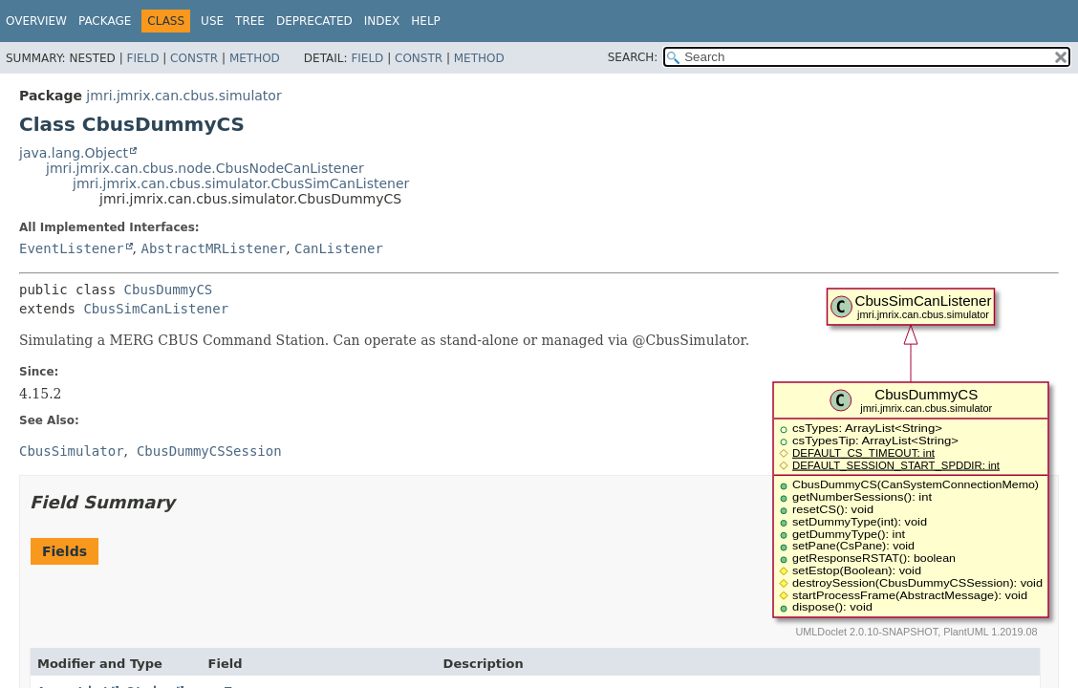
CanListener (338, 248)
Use (212, 21)
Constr (194, 58)
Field (142, 58)
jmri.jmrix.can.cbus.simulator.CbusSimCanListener (241, 183)
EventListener (71, 248)
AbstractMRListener (213, 248)
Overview (36, 21)
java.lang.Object (73, 153)
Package (104, 21)
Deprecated (314, 21)
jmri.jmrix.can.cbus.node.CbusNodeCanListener (205, 168)
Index (382, 21)
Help (426, 21)
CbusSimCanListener (155, 308)
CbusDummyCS (168, 289)
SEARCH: (633, 57)
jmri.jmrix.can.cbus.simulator (183, 95)
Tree (250, 21)
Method (254, 58)
